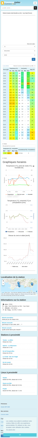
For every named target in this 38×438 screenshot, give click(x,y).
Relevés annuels (19, 329)
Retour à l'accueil (11, 3)
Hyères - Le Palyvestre (19, 346)
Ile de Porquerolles (19, 352)
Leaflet (2, 292)
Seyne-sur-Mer (19, 384)
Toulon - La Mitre (19, 341)
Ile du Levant (19, 363)
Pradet (19, 390)
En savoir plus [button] (10, 429)
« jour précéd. (6, 65)
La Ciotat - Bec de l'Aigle (19, 358)
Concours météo (5, 414)
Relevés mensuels (19, 323)
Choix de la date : (31, 43)
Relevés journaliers (19, 318)
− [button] (3, 283)
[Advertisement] (19, 29)
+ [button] (3, 281)
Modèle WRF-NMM (5, 407)
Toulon (19, 379)
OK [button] (20, 435)
